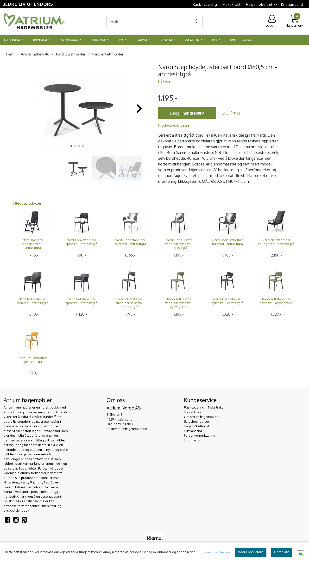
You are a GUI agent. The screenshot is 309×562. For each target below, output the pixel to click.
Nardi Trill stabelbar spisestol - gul (33, 360)
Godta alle (281, 552)
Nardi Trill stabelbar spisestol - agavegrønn (276, 301)
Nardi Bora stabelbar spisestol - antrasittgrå (81, 242)
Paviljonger (166, 39)
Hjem (10, 54)
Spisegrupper (40, 39)
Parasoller (142, 39)
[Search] (154, 21)
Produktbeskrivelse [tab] (173, 125)
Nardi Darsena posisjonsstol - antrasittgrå (33, 244)
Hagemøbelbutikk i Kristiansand (274, 4)
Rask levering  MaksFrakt (217, 4)
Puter (121, 39)
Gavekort (247, 39)
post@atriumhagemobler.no (127, 429)
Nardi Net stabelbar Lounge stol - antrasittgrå (276, 242)
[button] (71, 146)
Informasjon (192, 440)
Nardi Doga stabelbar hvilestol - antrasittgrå (227, 242)
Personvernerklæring (199, 435)
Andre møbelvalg (69, 39)
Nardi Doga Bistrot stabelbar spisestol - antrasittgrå (178, 244)
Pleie (215, 39)
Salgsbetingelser (196, 421)
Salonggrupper (12, 39)
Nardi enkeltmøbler (105, 54)
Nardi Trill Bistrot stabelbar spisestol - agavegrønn (178, 303)
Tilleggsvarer (98, 39)
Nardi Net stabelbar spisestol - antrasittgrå (81, 301)
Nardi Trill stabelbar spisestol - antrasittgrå (227, 301)
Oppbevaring (192, 39)
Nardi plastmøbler (68, 54)
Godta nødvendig (251, 552)
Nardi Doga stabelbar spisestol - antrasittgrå (130, 242)
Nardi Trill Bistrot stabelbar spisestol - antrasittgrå (130, 303)
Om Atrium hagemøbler (201, 417)
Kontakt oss (192, 412)
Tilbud (231, 39)
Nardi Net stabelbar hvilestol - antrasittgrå (32, 301)
